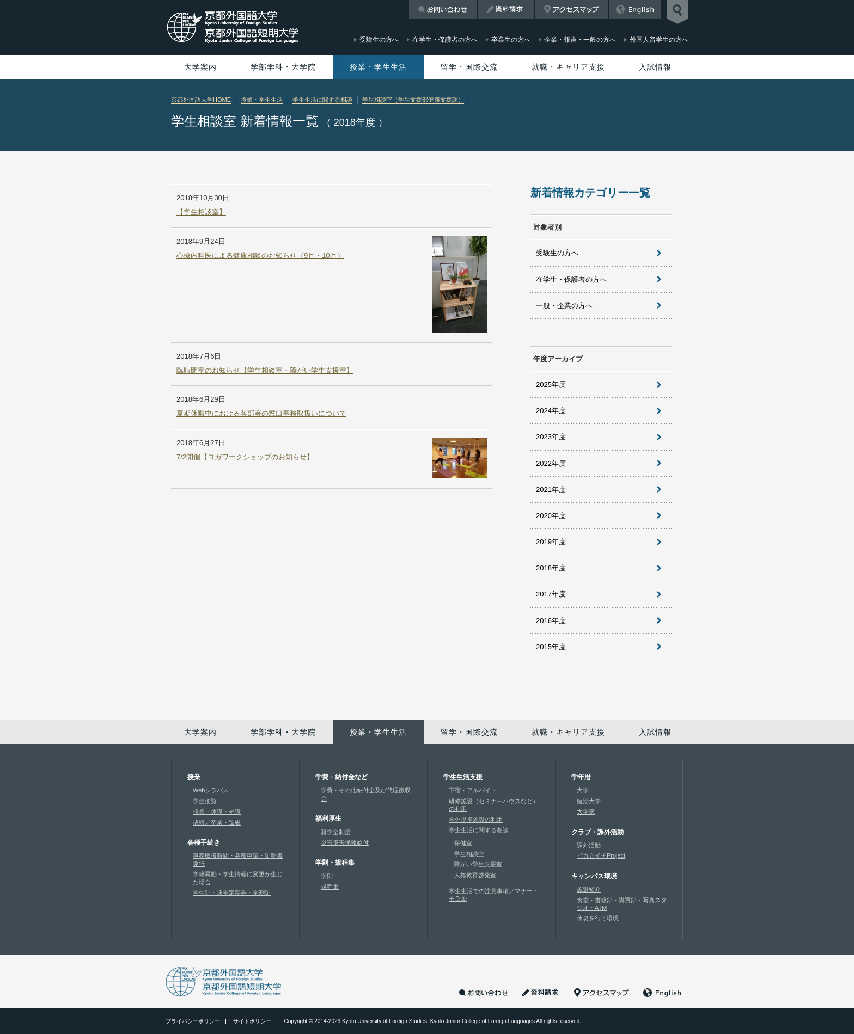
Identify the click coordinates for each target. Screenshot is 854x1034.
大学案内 (200, 67)
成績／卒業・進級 (217, 822)
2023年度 (551, 437)
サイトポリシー (252, 1021)
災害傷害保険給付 (345, 842)
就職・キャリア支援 (568, 67)
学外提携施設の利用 (476, 819)
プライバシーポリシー (193, 1021)
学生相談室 (469, 854)
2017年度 (551, 594)
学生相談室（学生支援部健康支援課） (413, 99)
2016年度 (551, 621)
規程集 (330, 886)
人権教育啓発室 (475, 875)
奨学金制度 (336, 832)
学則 (327, 876)
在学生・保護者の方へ (571, 279)
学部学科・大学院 (283, 67)
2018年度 (551, 568)
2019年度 (551, 542)
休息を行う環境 (598, 918)
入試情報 (655, 67)
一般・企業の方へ (564, 305)
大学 (583, 790)
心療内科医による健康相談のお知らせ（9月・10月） (260, 255)
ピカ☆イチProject (601, 855)
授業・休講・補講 (217, 811)
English (635, 9)
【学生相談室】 (201, 212)
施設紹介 (589, 889)
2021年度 (551, 489)
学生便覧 (205, 801)
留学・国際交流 (469, 67)
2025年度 (551, 384)
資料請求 (506, 9)
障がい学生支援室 (478, 864)
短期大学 (589, 801)
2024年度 (551, 411)
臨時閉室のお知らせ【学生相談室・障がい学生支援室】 (264, 370)
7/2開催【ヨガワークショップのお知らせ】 (245, 457)
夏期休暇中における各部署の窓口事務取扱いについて (261, 413)
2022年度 (551, 463)
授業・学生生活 (378, 67)
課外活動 (589, 845)
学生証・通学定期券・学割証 (232, 892)
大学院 (586, 811)
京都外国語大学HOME (201, 99)
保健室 (463, 843)
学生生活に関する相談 (322, 99)
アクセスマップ (571, 9)
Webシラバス (211, 790)
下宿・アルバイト (473, 790)
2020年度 (551, 516)
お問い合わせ (443, 9)
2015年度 (551, 647)
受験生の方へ (557, 253)
